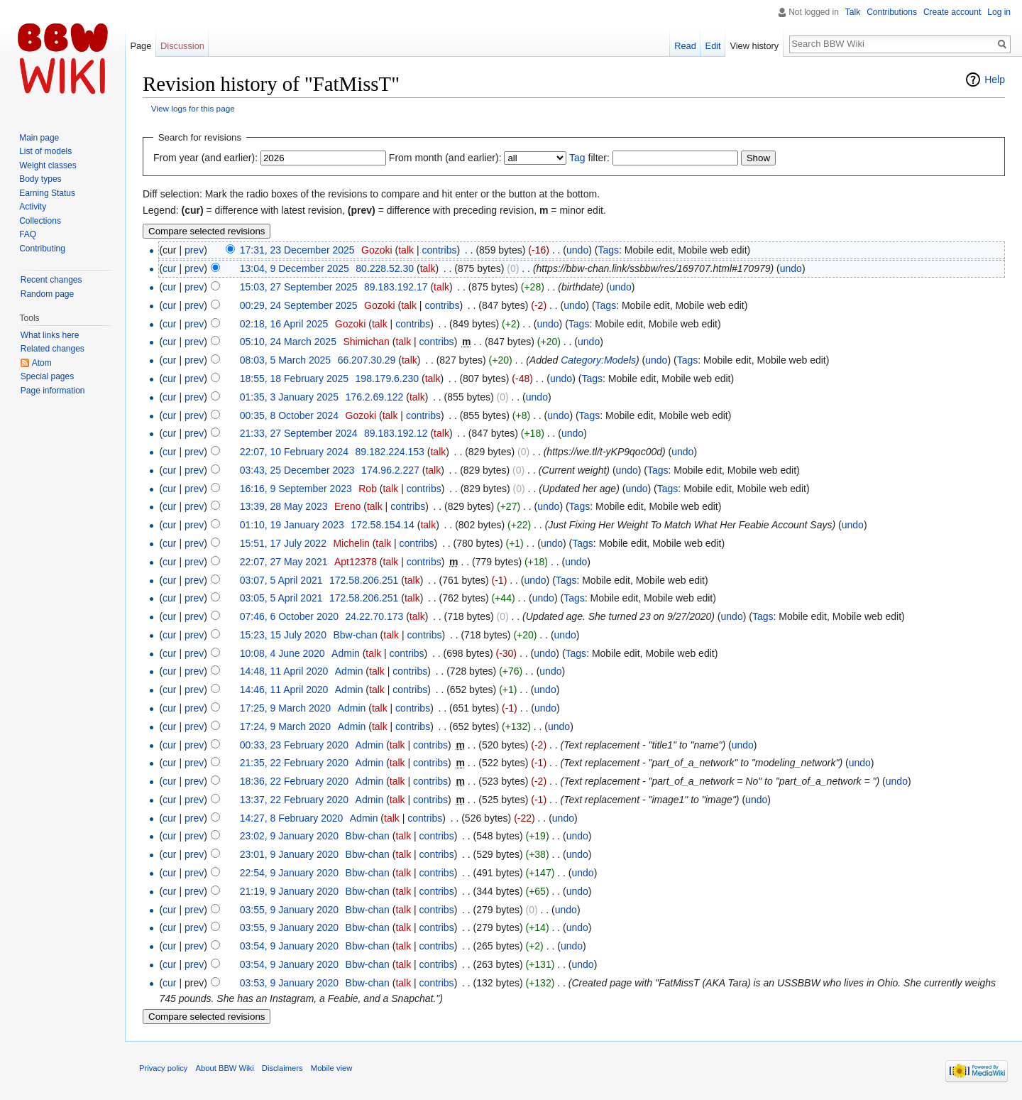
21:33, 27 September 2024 (299, 433)
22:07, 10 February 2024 (294, 451)
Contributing (42, 249)
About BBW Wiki (225, 1068)
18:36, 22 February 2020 (294, 781)
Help (994, 79)
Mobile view (331, 1068)
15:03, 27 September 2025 (299, 287)
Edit (713, 45)
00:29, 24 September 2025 (299, 305)
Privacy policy (163, 1068)
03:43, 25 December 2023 (297, 470)
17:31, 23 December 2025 (297, 250)
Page (140, 45)
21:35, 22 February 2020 (294, 762)
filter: (589, 157)
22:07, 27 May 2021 (284, 561)
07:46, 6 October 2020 (289, 616)
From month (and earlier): (445, 157)
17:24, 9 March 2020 (285, 726)
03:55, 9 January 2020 (289, 909)
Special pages (47, 376)
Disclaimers (282, 1068)
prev (194, 250)
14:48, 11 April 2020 (284, 671)
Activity (32, 207)
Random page (47, 294)
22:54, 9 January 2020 (289, 872)
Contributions (892, 12)
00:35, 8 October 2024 (289, 415)
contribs (439, 250)
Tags (608, 250)
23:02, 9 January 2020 (289, 836)
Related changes (52, 349)
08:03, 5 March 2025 (285, 360)
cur (169, 268)
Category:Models (598, 360)
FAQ (27, 234)
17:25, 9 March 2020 (285, 708)
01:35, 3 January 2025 (289, 397)
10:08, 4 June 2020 (282, 653)
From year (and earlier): (205, 157)
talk (406, 250)
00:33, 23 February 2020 (294, 745)
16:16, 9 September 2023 (296, 488)
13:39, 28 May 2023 (284, 506)
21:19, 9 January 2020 (289, 891)
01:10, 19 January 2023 (292, 524)
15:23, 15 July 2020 (283, 635)
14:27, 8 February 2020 (292, 818)
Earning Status (47, 193)
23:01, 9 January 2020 (289, 854)
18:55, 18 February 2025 (294, 378)
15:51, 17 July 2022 (283, 543)
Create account (952, 12)
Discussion (182, 45)
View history (754, 45)
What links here (50, 335)
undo (577, 250)
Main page (39, 138)
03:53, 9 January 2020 (289, 983)
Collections (40, 221)
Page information (53, 391)
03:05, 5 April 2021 (281, 598)
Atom (42, 363)
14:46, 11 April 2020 (284, 689)
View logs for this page (193, 108)
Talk (852, 12)
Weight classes (47, 165)
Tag (577, 157)
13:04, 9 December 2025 (294, 268)
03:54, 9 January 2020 (289, 946)
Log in (999, 12)
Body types (40, 179)
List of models (45, 151)
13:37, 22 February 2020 (294, 799)
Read (685, 45)
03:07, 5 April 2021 (281, 580)
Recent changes (51, 280)
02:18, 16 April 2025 (284, 324)
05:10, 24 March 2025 (288, 341)
